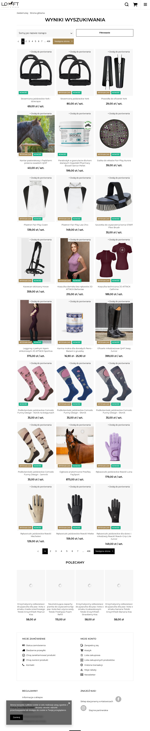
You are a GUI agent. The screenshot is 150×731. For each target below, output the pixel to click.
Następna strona (62, 41)
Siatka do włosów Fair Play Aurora (114, 160)
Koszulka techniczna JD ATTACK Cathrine (114, 287)
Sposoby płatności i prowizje (36, 694)
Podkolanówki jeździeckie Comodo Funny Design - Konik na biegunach (35, 411)
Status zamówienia (36, 633)
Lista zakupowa (92, 643)
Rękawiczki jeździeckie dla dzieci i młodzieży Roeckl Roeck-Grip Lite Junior (114, 536)
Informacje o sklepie (32, 685)
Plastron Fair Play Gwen (36, 224)
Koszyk (87, 638)
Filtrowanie (104, 33)
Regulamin (28, 699)
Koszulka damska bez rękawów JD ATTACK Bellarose (75, 287)
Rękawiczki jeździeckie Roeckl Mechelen (35, 534)
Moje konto (88, 626)
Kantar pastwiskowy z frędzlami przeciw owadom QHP (36, 161)
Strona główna (37, 13)
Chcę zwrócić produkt (37, 648)
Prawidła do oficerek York (114, 98)
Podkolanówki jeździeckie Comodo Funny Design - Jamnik (36, 473)
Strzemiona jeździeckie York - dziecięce (36, 100)
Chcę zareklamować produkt (40, 643)
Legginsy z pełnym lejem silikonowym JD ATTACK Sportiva (35, 349)
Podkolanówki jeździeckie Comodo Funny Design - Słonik (75, 411)
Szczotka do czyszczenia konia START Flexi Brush (114, 226)
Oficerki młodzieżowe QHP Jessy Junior (114, 349)
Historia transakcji (93, 652)
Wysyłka (26, 690)
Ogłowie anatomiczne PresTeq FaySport (75, 473)
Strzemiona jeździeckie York (75, 98)
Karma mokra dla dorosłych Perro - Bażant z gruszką (75, 349)
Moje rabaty (90, 657)
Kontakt (30, 652)
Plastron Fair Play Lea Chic (75, 224)
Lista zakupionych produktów (99, 648)
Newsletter (89, 662)
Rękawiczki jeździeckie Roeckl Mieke (75, 533)
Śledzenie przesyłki (36, 638)
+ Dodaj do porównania (41, 52)
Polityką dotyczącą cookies (22, 707)
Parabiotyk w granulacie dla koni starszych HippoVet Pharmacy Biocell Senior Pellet (75, 163)
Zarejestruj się (91, 633)
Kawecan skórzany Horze (36, 286)
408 (48, 41)
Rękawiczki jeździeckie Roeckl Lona (114, 472)
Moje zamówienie (33, 626)
